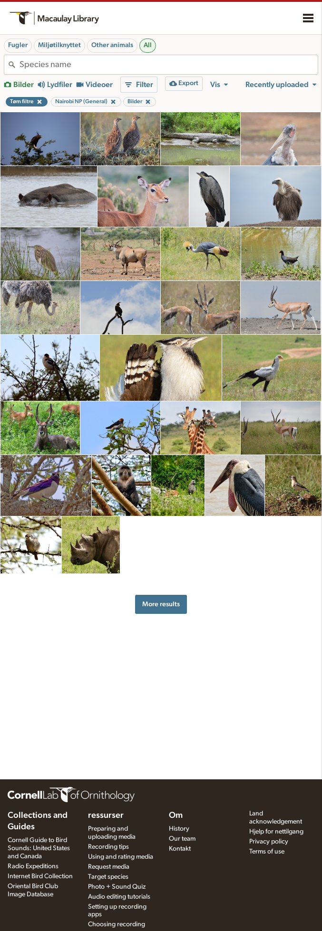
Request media (108, 866)
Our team (182, 838)
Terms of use (266, 851)
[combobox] (169, 64)
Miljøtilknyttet (59, 45)
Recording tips (108, 847)
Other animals (112, 45)
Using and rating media (120, 856)
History (179, 828)
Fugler (18, 45)
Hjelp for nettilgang (276, 831)
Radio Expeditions (33, 866)
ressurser (106, 815)
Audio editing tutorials (119, 896)
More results (161, 604)
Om (176, 815)
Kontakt (180, 848)
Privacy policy (268, 841)
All (148, 45)
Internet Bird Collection (40, 876)
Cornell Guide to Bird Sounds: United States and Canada (39, 848)
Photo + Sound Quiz (117, 886)
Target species (108, 876)
